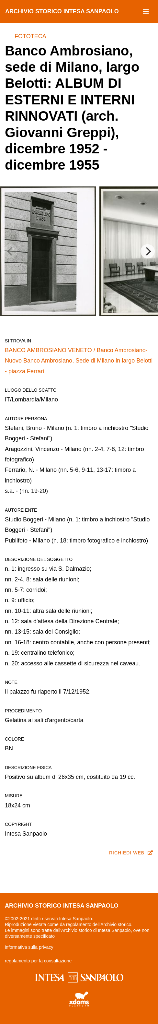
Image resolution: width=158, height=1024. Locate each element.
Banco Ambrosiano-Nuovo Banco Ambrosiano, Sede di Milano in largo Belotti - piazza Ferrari (78, 361)
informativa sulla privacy (29, 947)
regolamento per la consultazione (38, 960)
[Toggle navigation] (146, 11)
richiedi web (131, 852)
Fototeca (30, 36)
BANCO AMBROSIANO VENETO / (51, 350)
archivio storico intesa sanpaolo (62, 11)
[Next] (148, 251)
